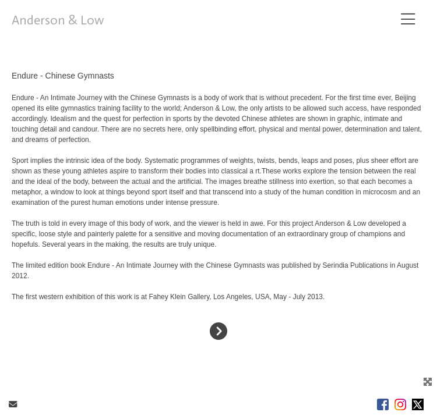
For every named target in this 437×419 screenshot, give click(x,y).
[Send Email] (13, 404)
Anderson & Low (58, 20)
